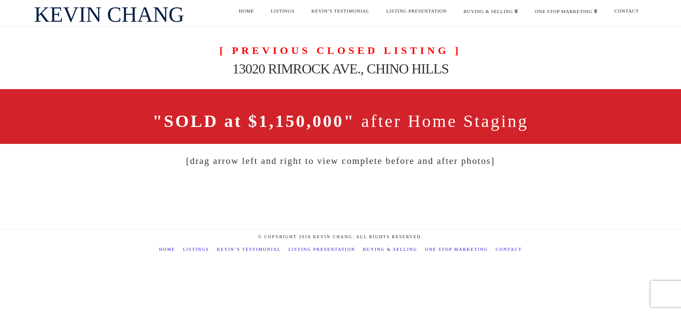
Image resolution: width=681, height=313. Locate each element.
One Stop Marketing (456, 249)
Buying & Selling (390, 249)
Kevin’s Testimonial (249, 249)
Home (167, 249)
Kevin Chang (109, 14)
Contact (509, 249)
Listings (196, 249)
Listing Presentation (321, 249)
